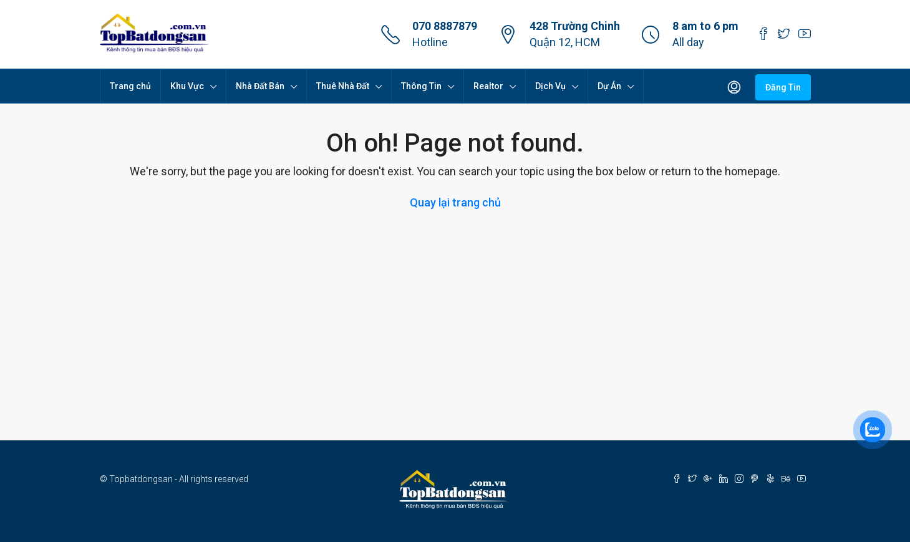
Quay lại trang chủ (455, 202)
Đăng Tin (783, 87)
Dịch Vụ (550, 86)
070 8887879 (444, 25)
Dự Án (609, 86)
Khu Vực (187, 86)
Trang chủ (130, 86)
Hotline (430, 42)
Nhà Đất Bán (260, 86)
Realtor (488, 86)
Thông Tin (421, 86)
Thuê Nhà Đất (342, 86)
